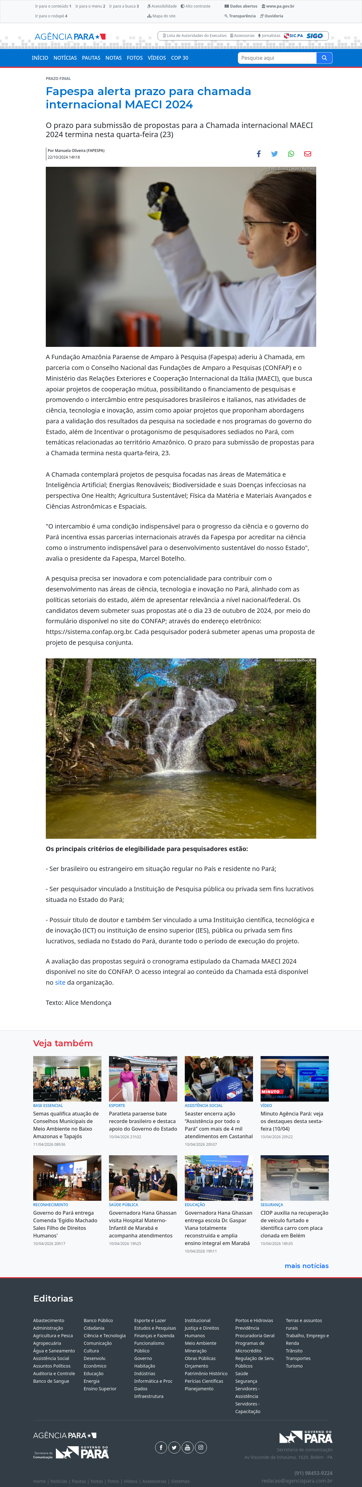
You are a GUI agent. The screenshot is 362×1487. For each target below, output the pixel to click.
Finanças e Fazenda (154, 1336)
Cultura (91, 1351)
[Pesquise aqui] (324, 57)
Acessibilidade (162, 6)
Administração (48, 1328)
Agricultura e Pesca (53, 1336)
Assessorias (242, 35)
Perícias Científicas (204, 1381)
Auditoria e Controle (54, 1373)
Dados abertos (241, 6)
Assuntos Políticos (51, 1366)
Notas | (99, 1481)
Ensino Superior (100, 1389)
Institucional (197, 1320)
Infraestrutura (149, 1396)
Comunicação (98, 1343)
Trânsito (294, 1351)
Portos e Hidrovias (254, 1320)
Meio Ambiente (200, 1343)
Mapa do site (161, 16)
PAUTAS (91, 57)
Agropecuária (47, 1343)
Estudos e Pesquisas (155, 1328)
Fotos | (116, 1481)
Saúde (241, 1373)
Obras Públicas (200, 1358)
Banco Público (98, 1320)
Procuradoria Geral (255, 1336)
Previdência (247, 1328)
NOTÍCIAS (65, 57)
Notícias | (61, 1481)
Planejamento (199, 1389)
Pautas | (81, 1481)
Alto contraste (195, 6)
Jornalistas (269, 35)
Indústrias (144, 1373)
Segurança (246, 1381)
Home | (42, 1481)
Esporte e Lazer (150, 1320)
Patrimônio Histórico (206, 1373)
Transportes (298, 1358)
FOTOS (135, 57)
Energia (92, 1381)
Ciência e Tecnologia (105, 1336)
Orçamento (196, 1366)
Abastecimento (48, 1320)
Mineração (196, 1351)
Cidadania (94, 1328)
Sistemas (180, 1481)
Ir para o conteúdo (53, 6)
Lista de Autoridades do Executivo (195, 35)
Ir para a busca (124, 6)
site (60, 982)
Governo (143, 1358)
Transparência (240, 16)
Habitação (144, 1366)
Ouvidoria (271, 16)
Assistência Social (51, 1358)
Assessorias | (156, 1481)
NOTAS (114, 57)
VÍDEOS (157, 57)
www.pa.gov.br (278, 6)
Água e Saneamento (54, 1351)
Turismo (294, 1366)
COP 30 (179, 57)
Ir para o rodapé (51, 16)
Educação (94, 1373)
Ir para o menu (90, 6)
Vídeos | (133, 1481)
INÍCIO (40, 57)
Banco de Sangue (51, 1381)
